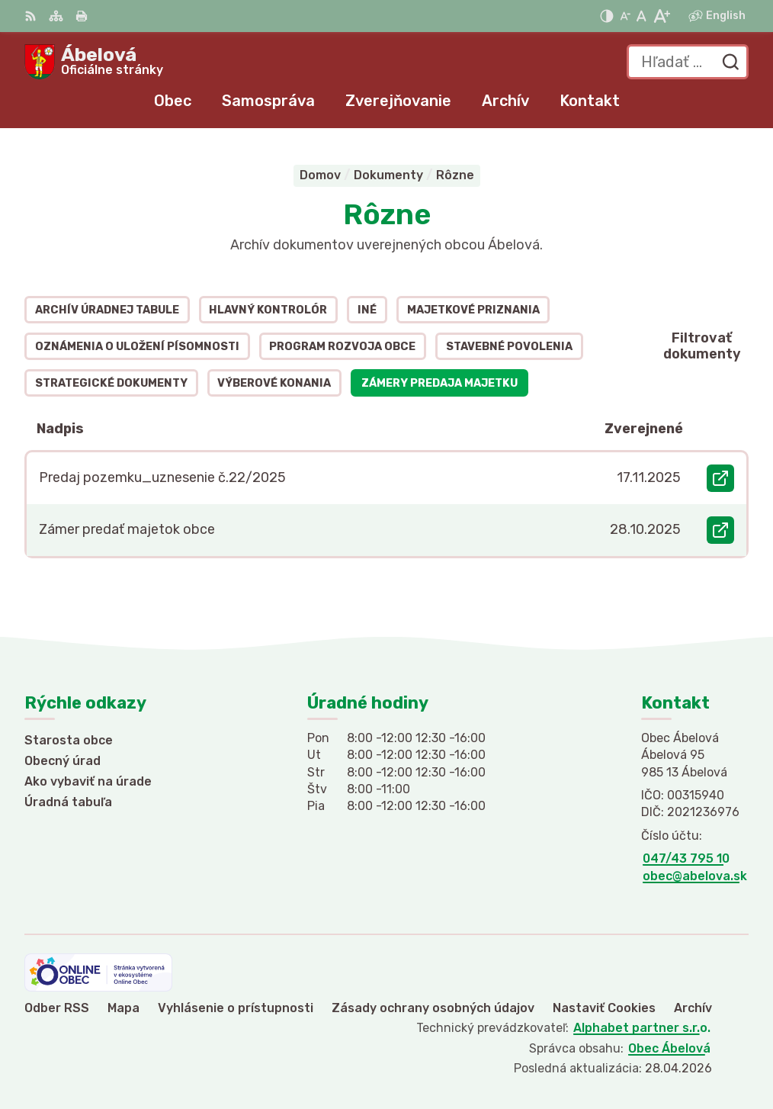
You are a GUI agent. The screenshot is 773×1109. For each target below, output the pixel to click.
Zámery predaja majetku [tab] (439, 383)
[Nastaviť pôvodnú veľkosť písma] (641, 16)
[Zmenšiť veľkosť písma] (625, 16)
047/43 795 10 (686, 858)
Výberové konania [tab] (274, 383)
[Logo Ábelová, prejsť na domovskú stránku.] (93, 61)
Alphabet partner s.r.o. (641, 1028)
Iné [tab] (367, 310)
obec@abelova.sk (695, 876)
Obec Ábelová (669, 1048)
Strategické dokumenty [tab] (111, 383)
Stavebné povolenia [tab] (509, 346)
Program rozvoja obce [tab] (342, 346)
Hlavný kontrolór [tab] (268, 310)
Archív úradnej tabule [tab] (107, 310)
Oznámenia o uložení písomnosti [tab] (137, 346)
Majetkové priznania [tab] (473, 310)
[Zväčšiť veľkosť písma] (661, 16)
